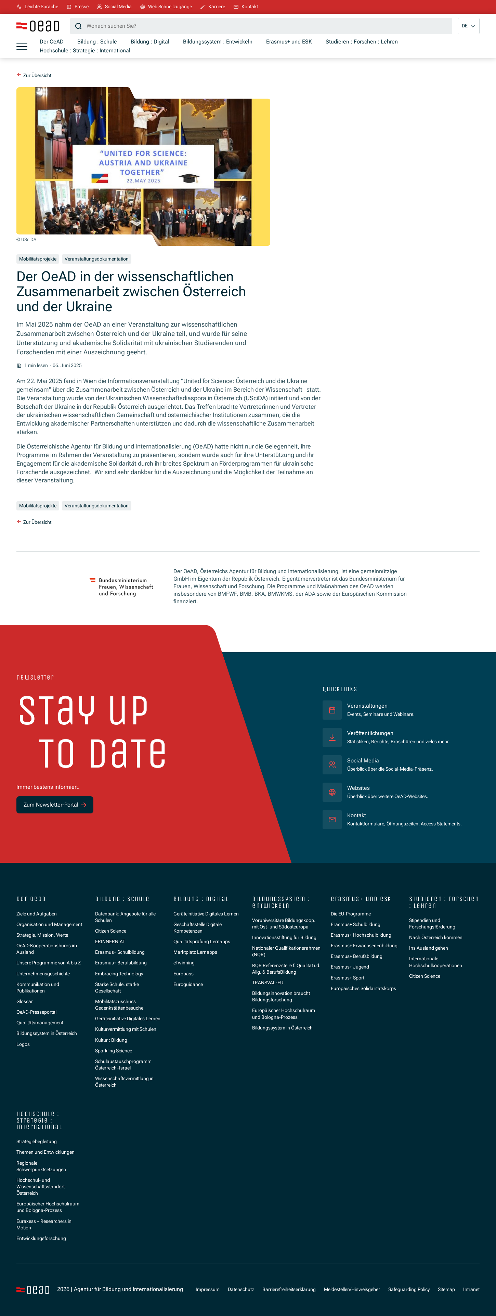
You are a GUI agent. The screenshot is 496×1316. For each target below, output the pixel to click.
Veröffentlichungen (370, 733)
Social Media (363, 761)
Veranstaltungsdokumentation (97, 259)
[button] (469, 26)
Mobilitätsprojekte (37, 259)
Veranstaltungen (367, 706)
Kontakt (356, 815)
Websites (358, 788)
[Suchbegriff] (261, 26)
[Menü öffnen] (21, 47)
